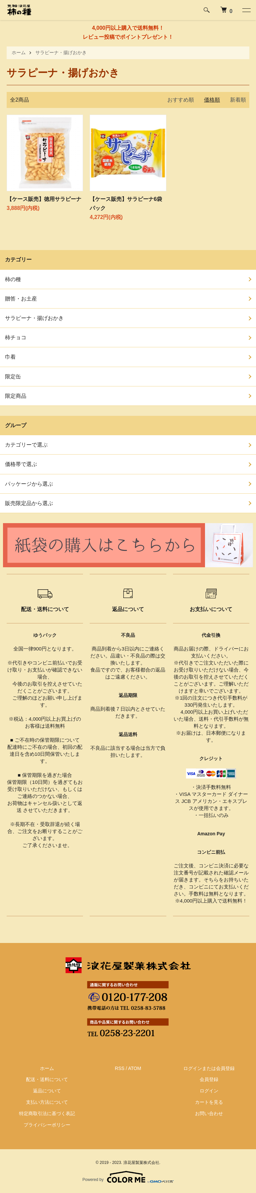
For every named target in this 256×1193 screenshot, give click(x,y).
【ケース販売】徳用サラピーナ (44, 199)
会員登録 (209, 1079)
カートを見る (209, 1102)
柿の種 (13, 279)
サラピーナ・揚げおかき (61, 52)
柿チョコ (15, 337)
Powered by (127, 1177)
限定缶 (13, 376)
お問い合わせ (209, 1113)
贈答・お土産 (21, 299)
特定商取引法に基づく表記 (47, 1113)
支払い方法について (47, 1102)
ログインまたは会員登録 (209, 1068)
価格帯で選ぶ (21, 464)
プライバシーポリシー (47, 1124)
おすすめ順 (180, 100)
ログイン (209, 1090)
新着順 (238, 100)
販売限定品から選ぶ (29, 503)
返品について (47, 1090)
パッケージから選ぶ (29, 483)
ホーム (19, 52)
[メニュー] (246, 10)
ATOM (134, 1068)
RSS (120, 1068)
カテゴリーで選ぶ (26, 445)
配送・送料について (47, 1079)
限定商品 (15, 396)
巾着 (10, 357)
